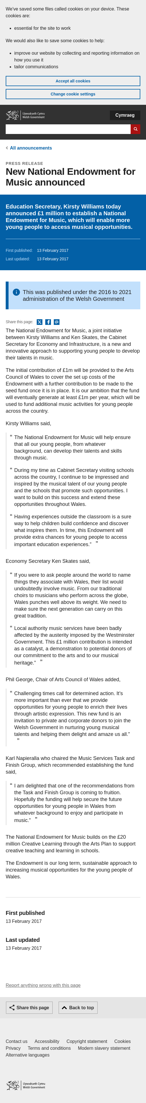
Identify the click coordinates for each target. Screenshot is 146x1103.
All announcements (31, 148)
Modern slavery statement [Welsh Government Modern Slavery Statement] (104, 1048)
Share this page (33, 1007)
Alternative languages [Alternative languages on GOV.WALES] (28, 1055)
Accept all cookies (72, 81)
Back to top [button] (81, 1007)
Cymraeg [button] (125, 115)
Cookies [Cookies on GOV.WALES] (122, 1041)
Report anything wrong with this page (43, 985)
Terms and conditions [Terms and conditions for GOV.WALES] (49, 1048)
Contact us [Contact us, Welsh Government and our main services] (16, 1041)
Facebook (48, 322)
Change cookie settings (73, 94)
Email (56, 322)
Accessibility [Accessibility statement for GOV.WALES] (46, 1041)
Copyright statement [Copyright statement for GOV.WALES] (87, 1041)
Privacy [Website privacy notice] (13, 1048)
